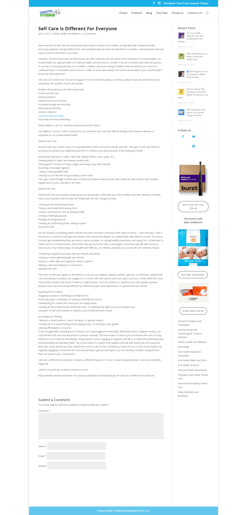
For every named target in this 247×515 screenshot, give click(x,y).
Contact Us (195, 13)
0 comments (89, 33)
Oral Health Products (188, 355)
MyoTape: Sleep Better (192, 264)
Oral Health (183, 336)
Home (123, 13)
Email (42, 456)
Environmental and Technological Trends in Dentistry (190, 323)
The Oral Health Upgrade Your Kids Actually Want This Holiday (191, 37)
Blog (149, 13)
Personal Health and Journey (192, 360)
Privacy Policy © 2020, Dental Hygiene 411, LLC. (123, 510)
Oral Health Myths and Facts (192, 350)
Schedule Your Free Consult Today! (186, 3)
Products (178, 13)
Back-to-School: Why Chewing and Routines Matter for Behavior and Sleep (193, 93)
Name (42, 446)
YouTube (162, 13)
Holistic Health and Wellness (66, 33)
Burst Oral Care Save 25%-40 (193, 196)
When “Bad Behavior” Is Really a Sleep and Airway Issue (197, 56)
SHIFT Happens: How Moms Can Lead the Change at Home (196, 112)
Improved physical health (51, 115)
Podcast (136, 13)
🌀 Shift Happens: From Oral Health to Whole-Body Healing (197, 74)
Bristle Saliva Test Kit (193, 300)
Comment (44, 410)
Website (42, 465)
